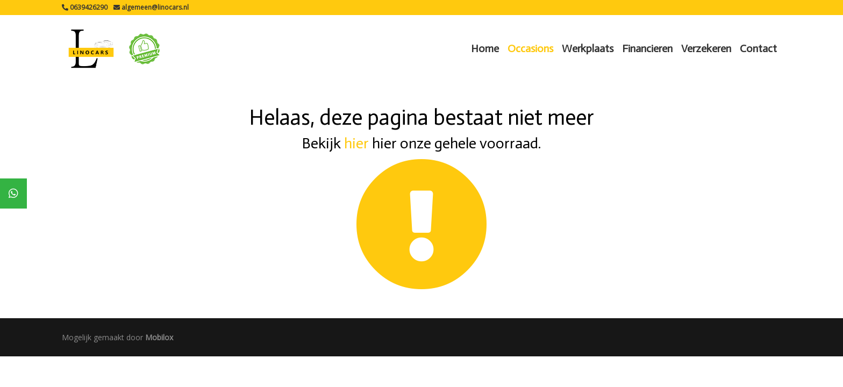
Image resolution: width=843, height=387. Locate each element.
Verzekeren (706, 48)
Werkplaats (587, 48)
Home (485, 48)
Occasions (530, 48)
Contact (758, 48)
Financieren (647, 48)
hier (356, 143)
